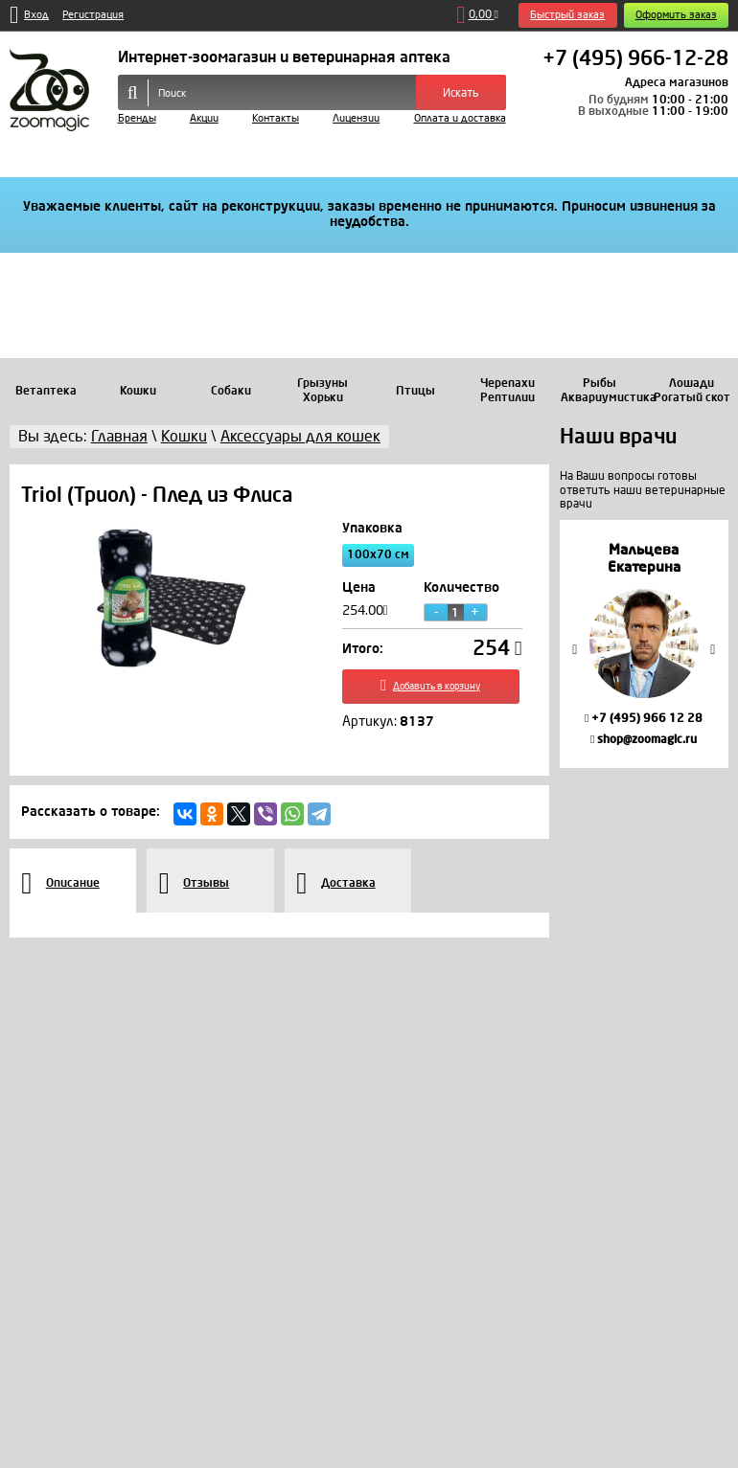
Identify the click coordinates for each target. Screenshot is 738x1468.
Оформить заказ (676, 15)
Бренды (137, 118)
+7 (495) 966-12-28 (635, 59)
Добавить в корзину (431, 689)
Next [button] (713, 649)
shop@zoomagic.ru (643, 739)
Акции (204, 118)
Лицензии (356, 118)
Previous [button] (575, 649)
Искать (461, 93)
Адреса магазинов (676, 82)
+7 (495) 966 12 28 (644, 718)
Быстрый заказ (567, 15)
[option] (644, 644)
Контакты (275, 118)
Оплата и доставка (460, 118)
